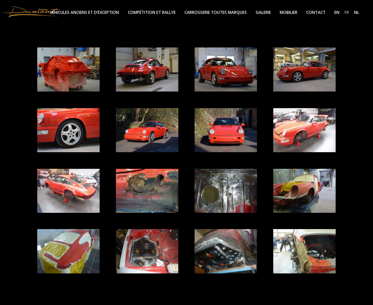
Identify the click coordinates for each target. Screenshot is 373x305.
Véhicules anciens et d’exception (84, 12)
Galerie (263, 12)
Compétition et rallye (152, 12)
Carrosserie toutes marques (215, 12)
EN (336, 13)
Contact (316, 12)
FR (347, 13)
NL (356, 13)
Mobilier (288, 12)
